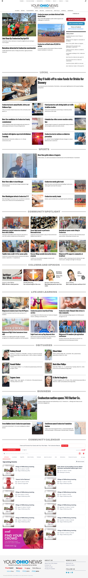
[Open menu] (2, 1)
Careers (66, 1)
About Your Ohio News (51, 563)
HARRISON (70, 10)
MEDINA (42, 10)
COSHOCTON (48, 10)
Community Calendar (30, 1)
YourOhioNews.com (16, 575)
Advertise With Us (40, 1)
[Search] (86, 1)
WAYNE (23, 10)
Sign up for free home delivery (76, 19)
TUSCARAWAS (30, 10)
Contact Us (61, 1)
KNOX (36, 10)
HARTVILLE (57, 10)
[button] (83, 278)
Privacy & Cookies (50, 568)
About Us (54, 1)
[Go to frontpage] (44, 6)
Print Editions (48, 1)
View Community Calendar (76, 23)
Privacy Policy (30, 575)
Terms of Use (48, 567)
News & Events (70, 565)
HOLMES (17, 10)
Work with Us (69, 563)
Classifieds (22, 1)
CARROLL (63, 10)
